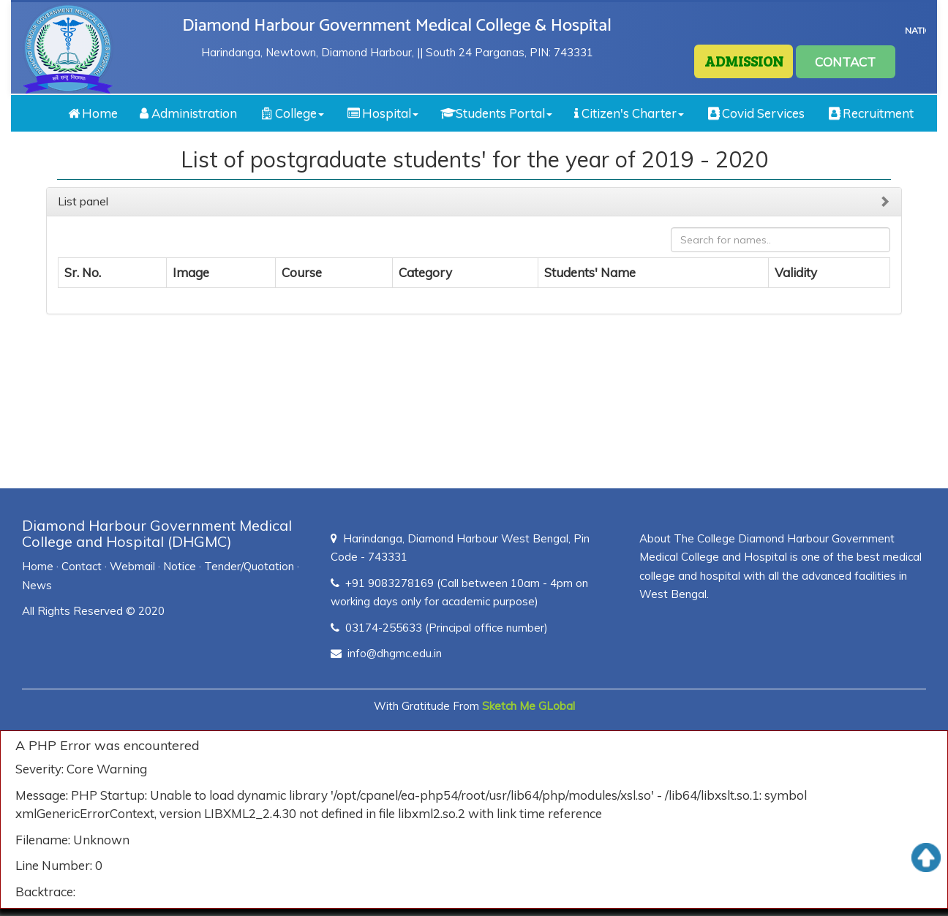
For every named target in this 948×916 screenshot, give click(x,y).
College (291, 113)
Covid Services (755, 113)
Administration (188, 113)
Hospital (382, 113)
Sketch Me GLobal (528, 706)
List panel (83, 201)
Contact (81, 566)
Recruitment (870, 113)
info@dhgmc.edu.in (394, 653)
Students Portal (496, 113)
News (37, 585)
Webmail (132, 566)
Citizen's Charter (629, 113)
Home (92, 113)
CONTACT (845, 61)
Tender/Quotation (249, 566)
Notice (179, 566)
